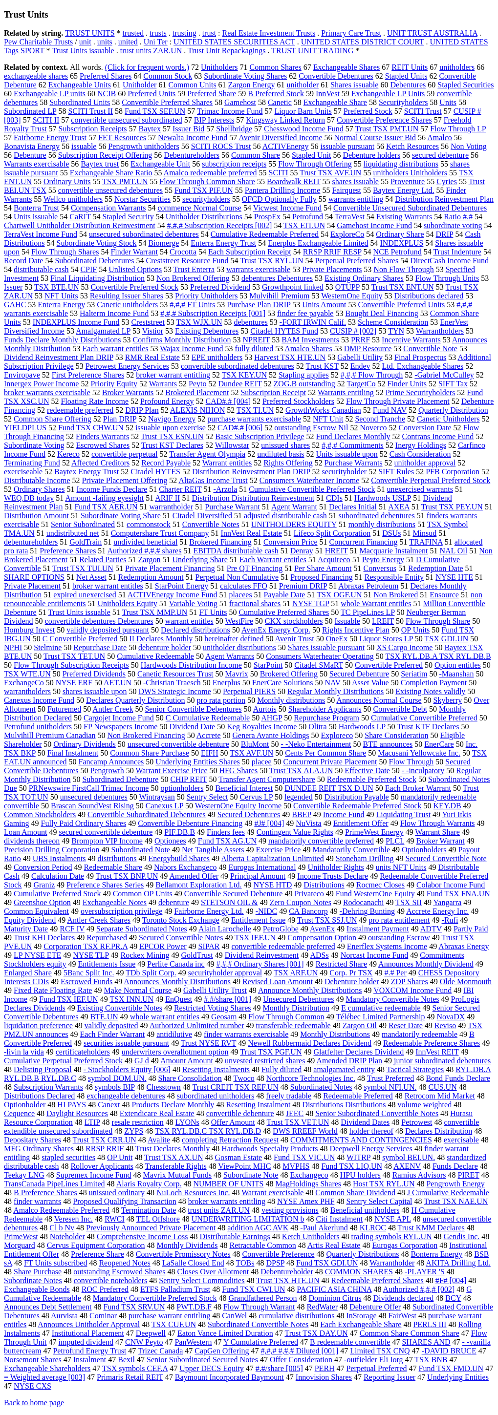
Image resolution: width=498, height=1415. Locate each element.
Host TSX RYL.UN (383, 1184)
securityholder (344, 471)
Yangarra (447, 902)
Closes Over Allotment (213, 1271)
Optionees (170, 841)
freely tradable (288, 1096)
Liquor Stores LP (386, 638)
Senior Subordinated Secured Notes (202, 1359)
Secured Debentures (248, 814)
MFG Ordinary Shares (39, 1148)
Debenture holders (371, 155)
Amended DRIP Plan (349, 1060)
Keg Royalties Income (262, 726)
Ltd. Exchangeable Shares (423, 366)
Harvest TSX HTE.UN (289, 357)
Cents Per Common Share (325, 753)
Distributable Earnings (234, 1236)
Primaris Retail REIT (130, 1377)
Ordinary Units (66, 181)
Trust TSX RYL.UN (271, 260)
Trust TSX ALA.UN (301, 770)
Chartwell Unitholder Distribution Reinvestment (79, 225)
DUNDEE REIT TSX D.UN (328, 788)
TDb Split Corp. (151, 973)
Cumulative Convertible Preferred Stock (312, 489)
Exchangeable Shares (346, 67)
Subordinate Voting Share (121, 515)
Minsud (424, 533)
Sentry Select (207, 797)
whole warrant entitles (164, 1017)
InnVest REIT (436, 1052)
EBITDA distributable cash (235, 551)
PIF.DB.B (179, 832)
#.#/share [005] (279, 1368)
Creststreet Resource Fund (187, 260)
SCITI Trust (423, 111)
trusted (133, 33)
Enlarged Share (28, 973)
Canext (109, 1104)
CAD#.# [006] (239, 427)
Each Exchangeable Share (360, 1324)
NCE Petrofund (397, 252)
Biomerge (163, 243)
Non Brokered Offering (193, 278)
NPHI (13, 647)
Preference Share (97, 1254)
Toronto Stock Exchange (180, 920)
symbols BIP (115, 1087)
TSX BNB (430, 1359)
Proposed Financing (321, 577)
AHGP (271, 718)
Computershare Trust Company (160, 533)
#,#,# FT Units (192, 304)
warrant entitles (189, 621)
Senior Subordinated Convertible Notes (376, 1113)
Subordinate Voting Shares (245, 76)
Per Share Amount (322, 568)
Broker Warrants (128, 392)
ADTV (431, 929)
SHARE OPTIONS (34, 577)
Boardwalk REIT (293, 181)
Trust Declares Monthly (172, 1148)
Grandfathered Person (262, 1298)
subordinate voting (453, 225)
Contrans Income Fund (438, 436)
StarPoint (268, 665)
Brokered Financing (220, 542)
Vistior (152, 331)
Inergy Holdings (420, 445)
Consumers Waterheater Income (310, 480)
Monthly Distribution (296, 1008)
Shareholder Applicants (325, 709)
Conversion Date (425, 427)
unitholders (457, 67)
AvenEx (322, 929)
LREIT (383, 621)
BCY (453, 1298)
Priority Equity (113, 384)
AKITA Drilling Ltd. (458, 1263)
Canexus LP (164, 806)
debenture (173, 902)
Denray (301, 551)
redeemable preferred (80, 410)
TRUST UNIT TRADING (312, 50)
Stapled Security (127, 216)
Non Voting (469, 146)
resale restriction (138, 1122)
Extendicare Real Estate (157, 1113)
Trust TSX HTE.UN (287, 1280)
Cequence (19, 1113)
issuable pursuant (347, 146)
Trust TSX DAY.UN (315, 1333)
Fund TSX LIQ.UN (351, 1166)
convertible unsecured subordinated (126, 120)
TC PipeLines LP (368, 612)
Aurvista (64, 1315)
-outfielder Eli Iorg (373, 1359)
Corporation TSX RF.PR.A (85, 946)
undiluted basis (280, 454)
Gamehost (240, 102)
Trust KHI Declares (44, 937)
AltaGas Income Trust (212, 480)
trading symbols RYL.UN (391, 1236)
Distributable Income (37, 480)
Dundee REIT (240, 384)
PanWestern (193, 1342)
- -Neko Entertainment (316, 744)
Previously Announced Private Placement (151, 1228)
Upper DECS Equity (211, 1368)
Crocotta (183, 252)
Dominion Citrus (334, 1298)
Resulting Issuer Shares (126, 296)
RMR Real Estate (152, 357)
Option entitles (457, 665)
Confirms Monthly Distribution (182, 340)
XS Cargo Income (404, 647)
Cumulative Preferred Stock (57, 893)
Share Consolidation (190, 1078)
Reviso (445, 1025)
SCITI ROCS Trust (221, 146)
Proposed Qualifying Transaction (124, 1201)
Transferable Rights (176, 1166)
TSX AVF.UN (251, 753)
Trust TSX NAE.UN (456, 1201)
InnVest (328, 93)
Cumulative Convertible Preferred (424, 718)
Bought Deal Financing (381, 313)
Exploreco (337, 735)
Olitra (317, 726)
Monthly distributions (291, 700)
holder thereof (371, 1131)
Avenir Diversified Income (280, 137)
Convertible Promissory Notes (183, 1254)
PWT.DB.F (194, 1307)
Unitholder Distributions (204, 216)
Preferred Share (211, 93)
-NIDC (266, 911)
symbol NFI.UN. (390, 1087)
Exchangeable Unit (160, 164)
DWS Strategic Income (175, 691)
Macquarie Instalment (394, 551)
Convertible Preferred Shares (167, 102)
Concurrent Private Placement (330, 762)
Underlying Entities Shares (197, 762)
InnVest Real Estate (251, 533)
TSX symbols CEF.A (135, 1368)
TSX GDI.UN (446, 638)
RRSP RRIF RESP (332, 252)
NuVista (308, 823)
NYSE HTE (454, 577)
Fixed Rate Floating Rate (53, 990)
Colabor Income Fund (450, 885)
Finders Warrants (102, 436)
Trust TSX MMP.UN (155, 612)
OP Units (415, 630)
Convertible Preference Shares (384, 120)
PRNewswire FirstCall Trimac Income (89, 788)
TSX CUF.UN (174, 1324)
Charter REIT (180, 489)
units (104, 42)
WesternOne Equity (351, 296)
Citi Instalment (339, 1219)
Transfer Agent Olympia (207, 454)
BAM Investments (310, 340)
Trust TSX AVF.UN (330, 173)
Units (447, 102)
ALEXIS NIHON (197, 410)
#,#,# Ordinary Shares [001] (260, 964)
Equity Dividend (30, 920)
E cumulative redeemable (381, 1008)
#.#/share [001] (227, 999)
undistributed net (72, 533)
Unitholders (219, 67)
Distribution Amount (36, 515)
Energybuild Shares (179, 858)
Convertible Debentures (336, 76)
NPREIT (256, 340)
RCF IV (72, 929)
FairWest (402, 1315)
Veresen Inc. (73, 1219)
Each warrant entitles (115, 348)
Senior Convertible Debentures (193, 709)
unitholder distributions (239, 647)
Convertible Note (430, 348)
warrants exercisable (258, 269)
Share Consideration (396, 735)
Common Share (255, 155)
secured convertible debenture (105, 832)
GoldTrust (197, 955)
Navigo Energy (171, 419)
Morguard (19, 1245)
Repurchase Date (100, 647)
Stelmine (48, 647)
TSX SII (408, 902)
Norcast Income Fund (375, 955)
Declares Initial (353, 507)
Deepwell (151, 1333)
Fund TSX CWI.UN (253, 1289)
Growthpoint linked (293, 287)
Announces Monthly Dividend (426, 964)
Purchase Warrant (232, 507)
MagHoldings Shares (308, 1184)
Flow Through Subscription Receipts (71, 665)
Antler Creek (112, 709)
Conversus (380, 568)
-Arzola (226, 489)
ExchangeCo (24, 682)
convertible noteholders (111, 1280)
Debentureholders (191, 155)
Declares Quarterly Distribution (135, 700)
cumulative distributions (296, 1315)
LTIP (92, 1122)
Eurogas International (262, 867)
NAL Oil (454, 551)
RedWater (322, 1307)
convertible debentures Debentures (99, 621)
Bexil (126, 1359)
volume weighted (424, 1104)
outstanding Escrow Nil (311, 427)
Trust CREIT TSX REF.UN (236, 1087)
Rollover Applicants (101, 1166)
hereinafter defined (233, 638)
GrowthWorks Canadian (323, 410)
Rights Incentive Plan (356, 630)
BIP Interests (214, 120)
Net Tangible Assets (213, 849)
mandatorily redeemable (419, 1034)
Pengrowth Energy (455, 1184)
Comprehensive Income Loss (142, 1236)
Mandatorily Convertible (351, 849)
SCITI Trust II (90, 111)
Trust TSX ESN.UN (172, 436)
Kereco (68, 454)
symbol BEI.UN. (408, 1157)
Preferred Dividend (220, 287)
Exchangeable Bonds (37, 1289)
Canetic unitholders (127, 304)
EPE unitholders (217, 357)
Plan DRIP (119, 419)
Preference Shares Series (105, 885)
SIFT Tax (453, 384)
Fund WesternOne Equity (375, 893)
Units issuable (36, 216)
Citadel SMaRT (318, 665)
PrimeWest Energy (374, 832)
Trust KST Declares (172, 445)
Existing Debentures (206, 331)
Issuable (347, 621)
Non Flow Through (403, 269)
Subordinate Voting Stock (97, 243)
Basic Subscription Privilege (259, 436)
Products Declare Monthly (173, 1104)
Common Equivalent (36, 911)
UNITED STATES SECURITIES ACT (234, 42)
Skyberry (447, 700)
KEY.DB (447, 806)
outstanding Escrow (399, 937)
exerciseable (23, 471)
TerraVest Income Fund (40, 234)
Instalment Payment (377, 929)
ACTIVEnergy (285, 146)
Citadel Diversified (202, 515)
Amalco (439, 137)
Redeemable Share (113, 867)
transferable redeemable (293, 1025)
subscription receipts (234, 164)
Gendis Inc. (461, 1236)
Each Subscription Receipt (249, 252)
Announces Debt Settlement (48, 1307)
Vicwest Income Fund (287, 208)
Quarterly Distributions (362, 1254)
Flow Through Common (286, 1017)
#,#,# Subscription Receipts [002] (219, 225)
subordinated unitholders (216, 1096)
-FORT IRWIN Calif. (313, 322)
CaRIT (79, 216)
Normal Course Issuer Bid (375, 137)
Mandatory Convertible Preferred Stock (155, 1298)
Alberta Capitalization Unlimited (272, 858)
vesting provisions (290, 1210)
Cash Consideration (420, 454)
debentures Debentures (277, 278)
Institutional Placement (88, 1333)
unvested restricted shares (265, 1060)
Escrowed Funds (86, 981)
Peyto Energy (383, 559)
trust (209, 33)
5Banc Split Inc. (89, 973)
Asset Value (370, 682)
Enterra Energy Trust (223, 243)
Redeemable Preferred (358, 1096)
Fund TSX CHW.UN (91, 427)
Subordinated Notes (321, 1087)
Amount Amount (186, 1060)
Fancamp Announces (111, 762)
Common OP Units (143, 893)
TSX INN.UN (131, 999)
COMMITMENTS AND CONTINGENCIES (361, 1140)
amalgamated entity (344, 1069)
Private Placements (332, 269)
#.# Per (395, 973)
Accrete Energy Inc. (437, 911)
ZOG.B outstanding (304, 384)
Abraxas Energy (463, 946)
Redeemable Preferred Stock (371, 779)
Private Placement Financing (170, 568)
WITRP (358, 1157)
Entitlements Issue (107, 964)
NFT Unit (328, 419)
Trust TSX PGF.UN (271, 1052)
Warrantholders (440, 331)
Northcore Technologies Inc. (310, 1078)
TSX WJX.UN (199, 322)
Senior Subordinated (83, 524)
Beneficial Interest (244, 788)
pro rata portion (221, 700)
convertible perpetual (124, 454)
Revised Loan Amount (277, 981)
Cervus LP (256, 797)
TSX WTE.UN (27, 674)
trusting (184, 33)
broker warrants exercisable (47, 392)
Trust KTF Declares (428, 726)
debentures (251, 322)
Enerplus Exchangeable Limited (318, 243)
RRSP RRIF (105, 1148)
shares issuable (355, 181)
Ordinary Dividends (84, 744)
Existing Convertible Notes (119, 1008)
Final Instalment (72, 753)
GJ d (141, 1060)
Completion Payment (434, 682)
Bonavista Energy (32, 146)
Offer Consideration (301, 1359)
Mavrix (236, 674)
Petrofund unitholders (38, 726)
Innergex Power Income (41, 384)
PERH (325, 1368)
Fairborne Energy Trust (50, 137)
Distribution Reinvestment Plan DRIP (251, 471)
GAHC (15, 304)
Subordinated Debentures (94, 260)
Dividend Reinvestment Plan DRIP (58, 357)
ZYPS (133, 1131)
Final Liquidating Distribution (97, 278)
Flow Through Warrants (437, 823)
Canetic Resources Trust (175, 674)
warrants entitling (355, 199)
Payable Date (284, 595)
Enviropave (22, 375)
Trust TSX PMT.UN (386, 129)
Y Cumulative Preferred (260, 1342)
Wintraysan (157, 797)
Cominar (103, 1315)
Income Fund (344, 814)
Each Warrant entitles (272, 559)
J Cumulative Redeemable (448, 1192)
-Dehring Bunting (367, 911)
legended (298, 797)
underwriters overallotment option (175, 1052)
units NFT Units (401, 867)
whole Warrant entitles (376, 603)
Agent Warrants (229, 656)
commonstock (149, 524)
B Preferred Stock (276, 93)
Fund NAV (390, 410)
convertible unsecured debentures (110, 190)
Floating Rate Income (95, 401)
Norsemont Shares (33, 1359)
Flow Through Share (438, 621)
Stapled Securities (465, 85)
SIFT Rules (396, 471)
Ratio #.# (458, 216)
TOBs (245, 1263)
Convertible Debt (400, 709)
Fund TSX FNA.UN (458, 893)
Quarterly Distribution (453, 410)
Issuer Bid (188, 129)
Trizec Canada (160, 1351)
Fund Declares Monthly (353, 436)
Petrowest (416, 1122)
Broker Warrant (440, 841)
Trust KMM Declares (431, 1228)
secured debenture (440, 155)
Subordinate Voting (34, 445)
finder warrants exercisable (246, 1034)
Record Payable (166, 463)
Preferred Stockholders (298, 401)
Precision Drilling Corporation (52, 849)
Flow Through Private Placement (398, 401)
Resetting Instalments (216, 1069)
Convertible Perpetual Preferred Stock (430, 480)
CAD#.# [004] (228, 401)
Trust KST (322, 366)
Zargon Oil (360, 1025)
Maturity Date (26, 929)
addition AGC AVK (257, 1228)
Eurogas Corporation (404, 1245)
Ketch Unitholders (311, 1236)
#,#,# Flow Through (372, 375)
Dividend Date (192, 726)
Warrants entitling (346, 392)
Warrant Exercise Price (171, 770)
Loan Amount (25, 832)
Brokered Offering (289, 674)
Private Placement (32, 586)
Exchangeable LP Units (388, 93)
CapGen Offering (222, 1351)
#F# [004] (451, 1280)
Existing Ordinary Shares (364, 278)
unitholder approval (425, 463)
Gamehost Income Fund (374, 225)
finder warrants (37, 1201)
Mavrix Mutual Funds (177, 1175)
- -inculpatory (423, 770)
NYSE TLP (90, 955)
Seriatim (414, 674)
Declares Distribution (438, 1131)
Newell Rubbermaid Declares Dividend (309, 1043)
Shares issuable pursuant (326, 647)
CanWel (234, 1315)
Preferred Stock (368, 111)
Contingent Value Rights (295, 832)
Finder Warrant (134, 252)
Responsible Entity (394, 577)
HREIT (336, 551)
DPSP (275, 1263)
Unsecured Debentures (298, 999)
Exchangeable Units (79, 85)
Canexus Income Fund (39, 700)
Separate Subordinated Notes (141, 929)
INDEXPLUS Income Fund (76, 322)
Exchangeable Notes (115, 902)
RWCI (115, 1219)
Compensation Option (321, 937)
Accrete (208, 735)
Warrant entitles (227, 463)
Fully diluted (281, 1069)
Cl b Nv (61, 1228)
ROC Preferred (105, 1289)
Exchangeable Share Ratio (111, 173)
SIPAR (209, 946)
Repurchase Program (326, 718)
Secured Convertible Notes (181, 937)
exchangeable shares (36, 76)
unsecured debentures (94, 797)
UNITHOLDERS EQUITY (294, 524)
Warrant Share (437, 832)
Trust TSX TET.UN (74, 656)
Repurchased (107, 937)
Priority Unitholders (206, 296)
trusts (158, 33)
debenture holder (164, 647)
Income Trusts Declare (332, 876)
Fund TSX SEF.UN (155, 111)
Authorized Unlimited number (197, 1025)
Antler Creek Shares (98, 920)
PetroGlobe (281, 929)
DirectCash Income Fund (449, 260)
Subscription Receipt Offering (105, 155)
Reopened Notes (124, 1263)
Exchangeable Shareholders (47, 1368)
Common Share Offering (52, 419)
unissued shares (285, 445)
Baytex (150, 129)
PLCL (395, 841)
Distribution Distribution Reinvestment (253, 498)
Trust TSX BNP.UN (127, 876)
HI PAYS (71, 1104)
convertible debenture (240, 1113)
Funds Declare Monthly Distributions (62, 340)
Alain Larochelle (224, 929)
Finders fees (226, 832)
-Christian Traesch (172, 682)
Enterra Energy (61, 304)
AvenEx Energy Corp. (275, 630)
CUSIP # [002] (353, 331)
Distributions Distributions (344, 1104)
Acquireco (334, 559)
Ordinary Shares (39, 489)
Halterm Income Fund (114, 313)
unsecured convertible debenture (178, 744)
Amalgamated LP (103, 331)
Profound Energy (167, 401)
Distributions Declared (39, 1096)
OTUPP (347, 287)
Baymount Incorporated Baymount (229, 1377)
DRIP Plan (141, 410)
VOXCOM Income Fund (412, 990)
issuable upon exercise (170, 427)
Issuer (13, 287)
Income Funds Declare (111, 489)
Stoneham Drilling (365, 858)
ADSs (319, 955)
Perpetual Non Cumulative (237, 577)
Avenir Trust (294, 638)
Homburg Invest (29, 630)
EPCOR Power (162, 946)
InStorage (361, 1315)
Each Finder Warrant (112, 1034)
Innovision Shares (324, 1377)
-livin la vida (24, 1052)
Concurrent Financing (363, 542)
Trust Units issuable (83, 50)
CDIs (334, 498)
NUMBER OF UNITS (228, 1184)
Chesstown (164, 1087)
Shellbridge (234, 129)
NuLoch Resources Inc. (193, 1192)
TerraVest (350, 216)
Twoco (244, 1078)
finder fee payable (305, 313)
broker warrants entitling (226, 1201)
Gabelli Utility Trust (215, 990)
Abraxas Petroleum (368, 586)
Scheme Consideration (393, 322)
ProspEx (267, 216)
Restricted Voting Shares (212, 1008)
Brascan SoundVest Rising (92, 806)
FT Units (213, 612)
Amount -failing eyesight (104, 498)
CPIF (88, 269)
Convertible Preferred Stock (135, 287)
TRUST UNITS (90, 33)
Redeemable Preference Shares (431, 1043)
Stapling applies (304, 375)
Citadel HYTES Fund (284, 331)
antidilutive (174, 1034)
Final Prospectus (420, 357)
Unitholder (139, 85)
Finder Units (407, 384)
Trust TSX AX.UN (173, 1157)
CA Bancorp (308, 911)
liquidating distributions (401, 164)
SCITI (278, 173)
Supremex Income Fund (93, 1175)
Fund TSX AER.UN (105, 507)
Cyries (446, 181)
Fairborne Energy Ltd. (208, 911)
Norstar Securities (142, 199)
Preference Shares (68, 551)
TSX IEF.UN (255, 937)
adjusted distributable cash (285, 515)
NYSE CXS (32, 1386)
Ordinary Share (400, 234)
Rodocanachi (363, 902)
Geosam (224, 1017)
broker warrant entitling (173, 375)
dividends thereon (32, 841)
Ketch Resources (412, 146)
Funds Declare (455, 1166)
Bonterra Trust (36, 208)
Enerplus (226, 682)
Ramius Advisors (419, 1175)
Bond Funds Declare (458, 1078)
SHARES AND (426, 1342)
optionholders (181, 788)
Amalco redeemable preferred (210, 173)
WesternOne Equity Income (238, 806)
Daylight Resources (77, 1113)
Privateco (309, 893)
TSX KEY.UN (244, 375)
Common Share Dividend (355, 1192)
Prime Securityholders (420, 392)
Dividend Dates (365, 1122)
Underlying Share (200, 559)
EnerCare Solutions (282, 682)
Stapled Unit (311, 155)
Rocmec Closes (380, 885)
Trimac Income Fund (230, 111)
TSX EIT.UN (304, 225)
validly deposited (111, 1025)
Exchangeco (309, 1175)
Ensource (444, 595)
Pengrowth (107, 770)
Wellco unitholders (73, 199)
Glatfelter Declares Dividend (358, 1052)
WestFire (239, 621)
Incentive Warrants (411, 340)
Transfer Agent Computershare (266, 779)
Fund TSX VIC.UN (304, 1157)
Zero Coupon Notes (300, 902)
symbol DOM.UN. (117, 1078)
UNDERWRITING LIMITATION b (248, 1219)
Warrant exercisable (272, 1192)
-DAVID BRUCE (449, 1351)
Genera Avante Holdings (270, 735)
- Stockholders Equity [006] (127, 1069)
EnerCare (439, 744)
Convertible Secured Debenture (233, 893)
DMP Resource (368, 348)
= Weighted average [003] (44, 1377)
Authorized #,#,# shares (144, 551)
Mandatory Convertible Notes (392, 999)
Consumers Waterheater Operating (320, 656)
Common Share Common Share (409, 1333)
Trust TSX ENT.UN (402, 287)
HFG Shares (238, 770)
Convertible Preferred (389, 665)
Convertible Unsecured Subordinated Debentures (410, 208)
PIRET (468, 1175)
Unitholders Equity (127, 603)
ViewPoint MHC (244, 1166)
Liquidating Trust (403, 814)
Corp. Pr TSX (350, 973)
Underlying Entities (458, 1377)
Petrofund (307, 216)
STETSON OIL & (229, 902)
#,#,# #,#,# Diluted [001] (300, 1351)
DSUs (391, 533)
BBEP (301, 814)
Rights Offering (288, 463)
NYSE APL (392, 1219)
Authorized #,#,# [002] (419, 1289)
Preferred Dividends (94, 674)
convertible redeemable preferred (283, 946)
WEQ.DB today (29, 498)
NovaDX (451, 1017)
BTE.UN (104, 1017)
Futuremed (64, 709)
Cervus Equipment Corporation (96, 1245)
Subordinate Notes (33, 1280)
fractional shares (255, 603)
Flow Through (411, 762)
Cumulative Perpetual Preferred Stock (63, 1060)
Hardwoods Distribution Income (191, 665)
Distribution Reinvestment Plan (444, 199)
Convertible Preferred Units (401, 304)
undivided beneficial (145, 542)
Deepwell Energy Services (371, 1148)
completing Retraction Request (230, 1140)
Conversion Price (290, 542)
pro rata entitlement (399, 920)
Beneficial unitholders (365, 1210)
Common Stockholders (40, 814)
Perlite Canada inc (175, 964)
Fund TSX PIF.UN (203, 190)
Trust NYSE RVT (208, 1043)
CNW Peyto (144, 1342)
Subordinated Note (140, 849)
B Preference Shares (45, 1192)
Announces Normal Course (378, 700)
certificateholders (83, 1052)
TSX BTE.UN (56, 287)
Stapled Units (406, 76)
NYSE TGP (310, 603)
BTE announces (388, 744)
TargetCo (360, 384)
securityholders (206, 199)
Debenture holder (352, 981)
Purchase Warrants (354, 463)
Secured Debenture (359, 674)
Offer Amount (233, 1122)
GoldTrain (85, 542)
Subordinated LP (30, 111)
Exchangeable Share (335, 102)
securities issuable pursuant (126, 1043)
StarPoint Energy (181, 586)
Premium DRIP (303, 586)
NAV (333, 682)
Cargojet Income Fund (119, 718)
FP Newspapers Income (120, 726)
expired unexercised (84, 595)
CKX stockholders (294, 621)
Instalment (90, 1359)
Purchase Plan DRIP (258, 304)
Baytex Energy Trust (86, 471)
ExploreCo (347, 234)
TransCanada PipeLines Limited (54, 1184)
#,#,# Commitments (353, 445)
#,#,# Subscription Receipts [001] (212, 313)
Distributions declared (429, 296)
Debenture (30, 155)
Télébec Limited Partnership (380, 1017)
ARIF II (167, 498)
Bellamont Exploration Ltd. (198, 885)
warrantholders (27, 691)
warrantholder (172, 507)
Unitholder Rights (336, 867)
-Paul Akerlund (323, 1228)
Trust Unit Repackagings (226, 50)
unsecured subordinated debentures (144, 234)
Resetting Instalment (258, 1104)
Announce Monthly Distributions (310, 990)
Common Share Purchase (149, 753)
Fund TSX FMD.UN (451, 1368)
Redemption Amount (151, 577)
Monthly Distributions (335, 1034)
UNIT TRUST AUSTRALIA (432, 33)
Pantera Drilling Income (283, 190)
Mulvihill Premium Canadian (50, 735)
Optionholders (424, 849)
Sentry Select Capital (379, 1201)
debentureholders (31, 542)
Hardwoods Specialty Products (269, 1148)
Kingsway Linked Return (285, 120)
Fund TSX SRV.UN (134, 1307)
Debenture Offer (375, 1307)
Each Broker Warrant (418, 788)
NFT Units (61, 296)
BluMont (255, 744)
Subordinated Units (79, 102)
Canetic (280, 102)
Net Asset (91, 577)
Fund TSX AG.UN (227, 841)
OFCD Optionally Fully (279, 199)
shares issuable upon (95, 691)
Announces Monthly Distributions (177, 981)
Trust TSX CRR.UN (104, 1140)
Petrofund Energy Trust (89, 1351)
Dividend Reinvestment (262, 955)
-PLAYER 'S (425, 1271)
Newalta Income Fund (192, 137)
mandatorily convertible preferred (321, 841)
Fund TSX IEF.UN (68, 999)
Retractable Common (262, 1245)
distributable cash (41, 269)
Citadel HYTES (155, 471)
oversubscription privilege (122, 911)
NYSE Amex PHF (305, 1201)
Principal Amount (257, 876)
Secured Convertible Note (445, 858)
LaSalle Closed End (193, 1263)
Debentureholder (286, 1271)
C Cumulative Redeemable (208, 718)
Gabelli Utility (360, 357)
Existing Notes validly (430, 691)
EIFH (209, 753)
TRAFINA (425, 542)
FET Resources (122, 137)
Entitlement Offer (361, 823)
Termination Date (148, 1210)
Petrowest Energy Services (127, 366)
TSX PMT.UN (125, 181)
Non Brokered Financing (146, 735)
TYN (396, 331)
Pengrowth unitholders (143, 146)
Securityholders (403, 102)
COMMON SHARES (359, 1271)
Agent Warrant (294, 507)
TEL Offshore (157, 1219)
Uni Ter (156, 42)
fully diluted (254, 348)
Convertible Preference (278, 1254)
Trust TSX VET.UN (297, 1122)
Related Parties (102, 559)
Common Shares (276, 67)
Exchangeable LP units (50, 93)
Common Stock (167, 76)
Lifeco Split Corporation (332, 533)
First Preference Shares (88, 375)
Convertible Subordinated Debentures (146, 814)
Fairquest (346, 190)
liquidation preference (38, 1025)
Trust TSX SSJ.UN (327, 920)
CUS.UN (442, 1087)
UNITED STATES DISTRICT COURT (362, 42)
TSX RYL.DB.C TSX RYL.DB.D (208, 1131)
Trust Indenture (457, 252)
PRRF (360, 340)
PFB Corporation (452, 471)
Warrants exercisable (36, 164)
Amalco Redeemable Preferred (61, 1210)
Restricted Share (341, 964)
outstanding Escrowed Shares (119, 1271)
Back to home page (34, 1402)
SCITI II (46, 120)
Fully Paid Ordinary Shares (84, 823)
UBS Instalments (59, 858)
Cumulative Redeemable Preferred (265, 234)
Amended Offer (193, 876)
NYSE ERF (74, 682)
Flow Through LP (458, 129)
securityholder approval (225, 973)
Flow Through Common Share (207, 181)
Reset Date (406, 1025)
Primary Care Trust (351, 33)
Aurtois (265, 709)
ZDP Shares (409, 981)
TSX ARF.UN (296, 973)
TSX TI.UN (255, 410)
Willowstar (232, 445)
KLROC (373, 1228)
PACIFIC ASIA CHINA (334, 1289)
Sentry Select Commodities (201, 1280)
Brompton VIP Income (107, 841)
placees (240, 595)
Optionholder (24, 1104)
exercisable (461, 1140)
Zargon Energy (251, 85)
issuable (84, 146)
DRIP (445, 234)
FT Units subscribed (55, 1263)
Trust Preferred (390, 1078)
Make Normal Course (138, 990)
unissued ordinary (117, 1192)
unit (85, 42)
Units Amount (324, 304)
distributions (117, 858)
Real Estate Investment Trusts (269, 33)
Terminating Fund (32, 463)
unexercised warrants (420, 489)
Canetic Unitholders (448, 419)
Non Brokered (395, 595)
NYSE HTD (273, 885)
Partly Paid (471, 929)
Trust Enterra (194, 269)
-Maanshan (456, 674)
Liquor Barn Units (302, 111)
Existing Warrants (404, 216)
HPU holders (360, 1175)
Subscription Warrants (48, 1087)
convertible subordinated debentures (237, 366)
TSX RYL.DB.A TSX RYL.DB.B (438, 656)
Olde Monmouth (466, 981)
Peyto (197, 384)
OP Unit (119, 1157)
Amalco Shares (308, 348)
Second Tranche (380, 419)
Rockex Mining (145, 955)
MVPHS (295, 1166)
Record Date (23, 260)
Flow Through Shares (65, 252)
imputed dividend (86, 1342)
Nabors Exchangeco (185, 867)
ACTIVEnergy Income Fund (172, 595)
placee (262, 762)
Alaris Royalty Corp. (149, 1184)
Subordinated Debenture (120, 779)
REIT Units (409, 67)
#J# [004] (269, 823)
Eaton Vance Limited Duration (225, 1333)
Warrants (163, 384)
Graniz (44, 885)
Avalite (159, 1140)
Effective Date (367, 770)
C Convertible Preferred (80, 638)
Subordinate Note (250, 1175)
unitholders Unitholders (410, 173)
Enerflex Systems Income (387, 946)
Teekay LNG (24, 1175)
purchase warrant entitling (169, 1315)
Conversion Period (43, 867)
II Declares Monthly (161, 638)
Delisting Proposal (43, 1069)
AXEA (399, 507)
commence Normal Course (199, 208)
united (128, 42)
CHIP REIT (188, 779)
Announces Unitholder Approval (89, 1324)
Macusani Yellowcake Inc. (419, 753)
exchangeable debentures (126, 1096)
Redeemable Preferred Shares (377, 1280)
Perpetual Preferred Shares (357, 260)
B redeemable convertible (350, 1342)
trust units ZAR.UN (151, 50)
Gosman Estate (238, 1157)
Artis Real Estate (333, 1245)
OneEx (336, 638)
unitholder (302, 85)
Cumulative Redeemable (155, 656)
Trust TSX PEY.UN (451, 507)
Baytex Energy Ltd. (403, 190)
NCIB (106, 93)
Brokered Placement (197, 392)
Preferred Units (151, 93)
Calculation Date (57, 876)
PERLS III (429, 1324)
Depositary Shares (32, 1140)
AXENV (407, 1166)
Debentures (408, 85)
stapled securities (68, 1157)
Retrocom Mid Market (440, 1096)
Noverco (373, 427)
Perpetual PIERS (249, 691)
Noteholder (67, 1236)
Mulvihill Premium (279, 296)
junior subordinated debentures (442, 1060)
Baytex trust (100, 164)
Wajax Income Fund (191, 348)
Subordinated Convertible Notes (258, 1324)
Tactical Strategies (415, 1069)
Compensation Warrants (108, 208)
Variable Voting (193, 603)
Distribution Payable (357, 797)
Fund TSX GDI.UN (327, 1263)
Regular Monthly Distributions (335, 691)
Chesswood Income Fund (304, 129)
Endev (360, 366)
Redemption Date (435, 568)
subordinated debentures (377, 515)
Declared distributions (195, 630)
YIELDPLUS (25, 427)
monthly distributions (381, 524)
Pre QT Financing (254, 568)
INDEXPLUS (401, 243)
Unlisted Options (135, 269)
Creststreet (147, 322)
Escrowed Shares (103, 445)
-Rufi (450, 920)
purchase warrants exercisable (254, 419)
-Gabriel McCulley (444, 375)
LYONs (187, 1122)
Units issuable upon (347, 454)
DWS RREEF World (305, 1131)
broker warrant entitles (107, 586)
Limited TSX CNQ (380, 1351)
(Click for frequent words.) (147, 67)
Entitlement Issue (258, 920)
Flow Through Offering (315, 164)
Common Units (192, 85)
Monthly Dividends (187, 1245)
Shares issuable (354, 85)
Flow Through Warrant (259, 1307)
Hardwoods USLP (382, 498)
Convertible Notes (210, 524)
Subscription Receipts (93, 129)
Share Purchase (38, 1271)
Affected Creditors (100, 463)
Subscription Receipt (273, 392)
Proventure (407, 181)
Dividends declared (403, 1298)
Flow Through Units (447, 278)
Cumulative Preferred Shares (283, 612)
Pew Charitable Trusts (38, 42)
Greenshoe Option (42, 902)
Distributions (324, 885)
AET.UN (117, 682)
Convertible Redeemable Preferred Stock (357, 806)
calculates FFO (243, 586)
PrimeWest (21, 1236)
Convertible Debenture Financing (190, 823)
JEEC (294, 1113)
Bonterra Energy (436, 1254)
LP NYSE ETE (37, 955)
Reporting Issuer (389, 1377)
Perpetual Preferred (376, 1368)
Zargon (149, 559)
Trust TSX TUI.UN (82, 568)
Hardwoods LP (362, 726)
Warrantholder (391, 1263)
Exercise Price (278, 849)
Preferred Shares (105, 76)
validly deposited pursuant (107, 630)
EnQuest (178, 999)
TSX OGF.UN (339, 595)
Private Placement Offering (125, 480)
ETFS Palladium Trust (175, 1289)
